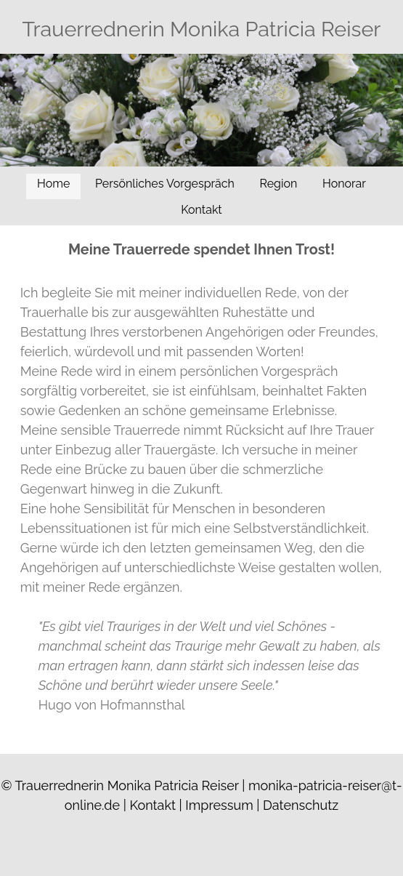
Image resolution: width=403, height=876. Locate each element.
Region (279, 183)
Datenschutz (300, 805)
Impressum (219, 805)
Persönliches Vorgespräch (165, 183)
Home (53, 183)
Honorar (344, 183)
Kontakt (201, 210)
